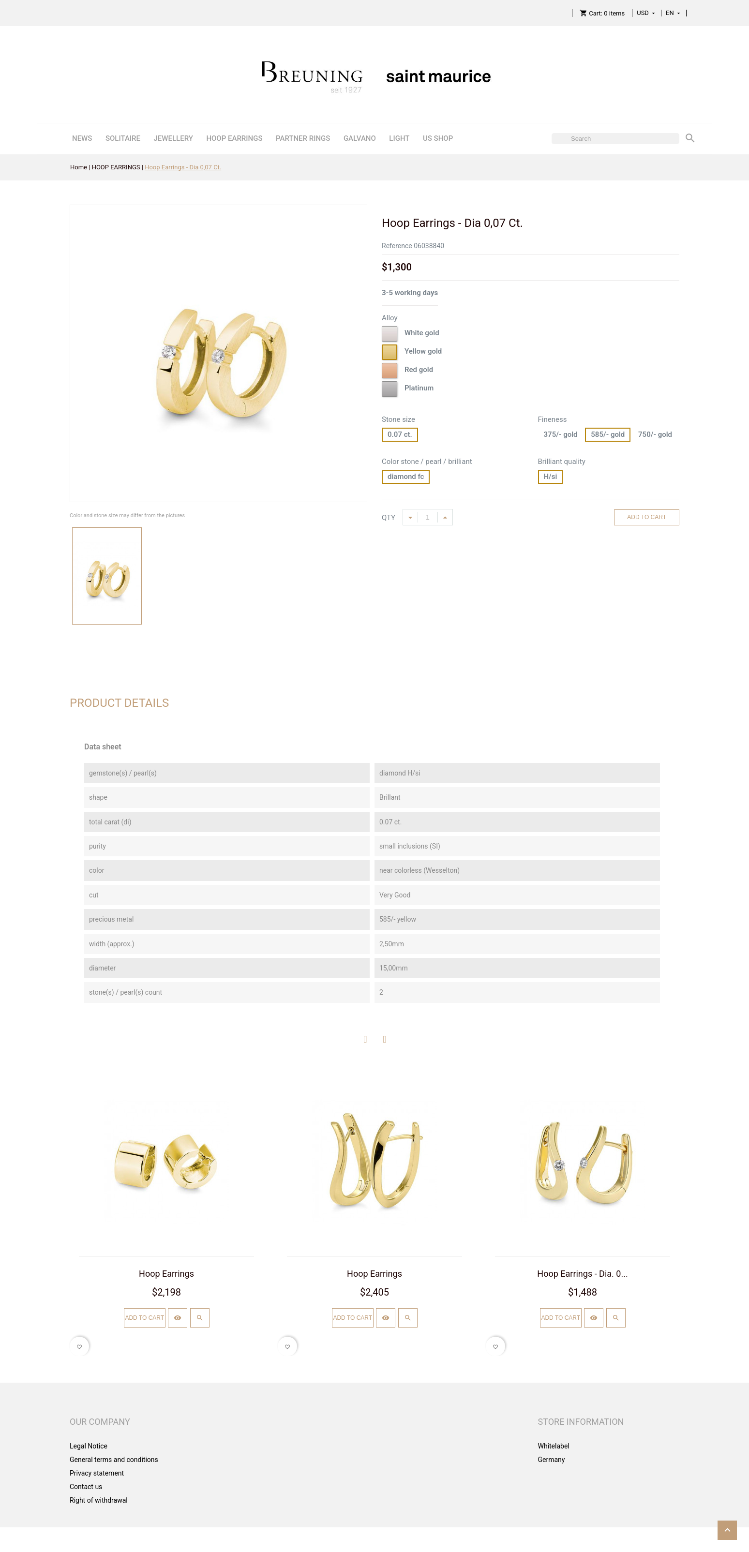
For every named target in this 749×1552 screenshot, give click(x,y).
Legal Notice (88, 1446)
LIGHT (399, 138)
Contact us (86, 1487)
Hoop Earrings (166, 1273)
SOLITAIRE (122, 138)
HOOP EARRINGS (234, 138)
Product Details (119, 703)
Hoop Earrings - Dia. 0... (582, 1273)
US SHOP (438, 138)
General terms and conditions (114, 1459)
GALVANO (360, 138)
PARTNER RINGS (303, 138)
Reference (397, 246)
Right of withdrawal (99, 1500)
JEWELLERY (173, 138)
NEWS (82, 138)
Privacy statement (97, 1473)
